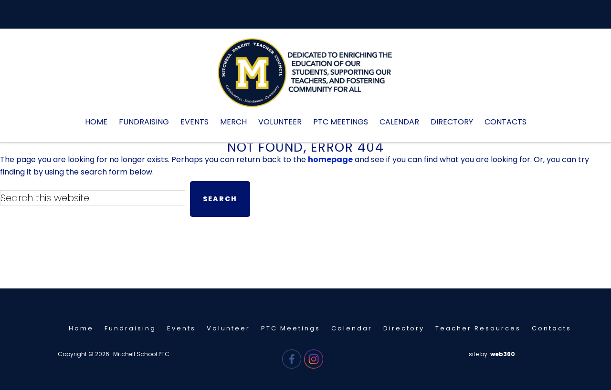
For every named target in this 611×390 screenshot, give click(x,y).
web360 (502, 354)
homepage (330, 159)
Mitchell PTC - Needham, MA (305, 77)
